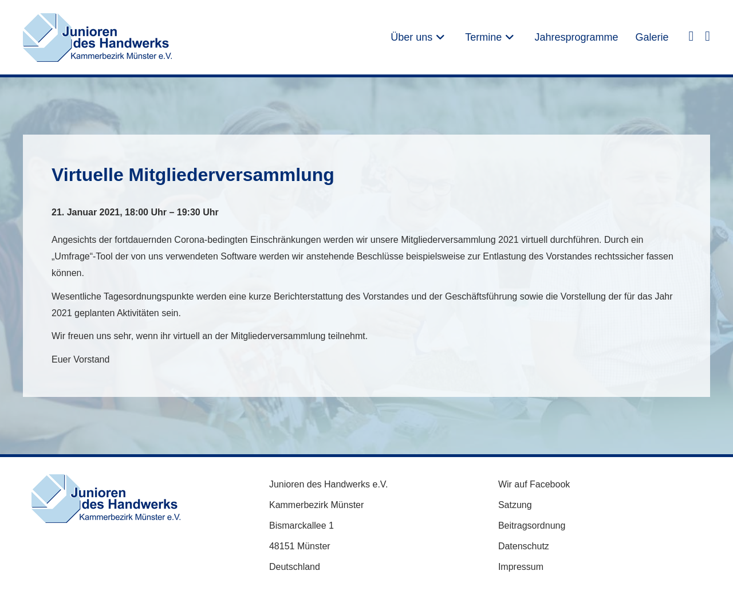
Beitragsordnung (531, 525)
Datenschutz (523, 546)
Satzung (515, 505)
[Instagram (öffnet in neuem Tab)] (707, 35)
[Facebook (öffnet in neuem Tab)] (690, 35)
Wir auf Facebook (534, 484)
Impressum (520, 567)
